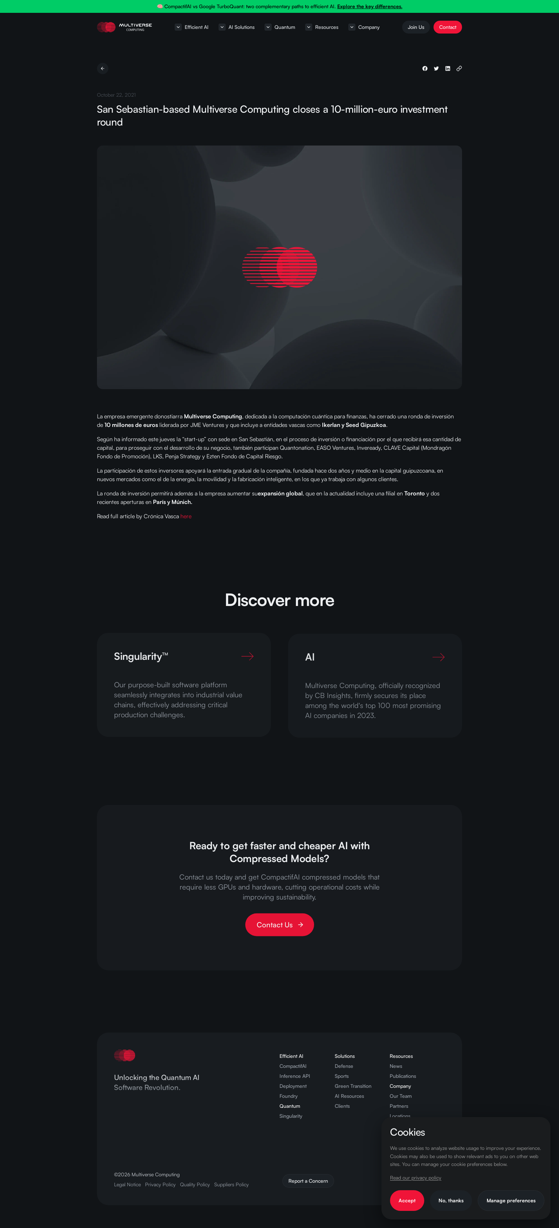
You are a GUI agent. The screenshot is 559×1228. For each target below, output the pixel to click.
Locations (400, 1116)
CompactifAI (293, 1066)
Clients (342, 1106)
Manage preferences (511, 1200)
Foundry (289, 1096)
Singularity (291, 1116)
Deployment (293, 1086)
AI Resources (349, 1096)
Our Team (401, 1096)
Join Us (416, 27)
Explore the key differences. (369, 6)
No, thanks (451, 1200)
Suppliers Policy (231, 1184)
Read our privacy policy (415, 1178)
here (185, 516)
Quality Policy (195, 1184)
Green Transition (353, 1086)
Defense (344, 1066)
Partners (399, 1106)
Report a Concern (308, 1181)
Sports (342, 1076)
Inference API (295, 1076)
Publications (403, 1076)
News (396, 1066)
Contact (447, 27)
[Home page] (124, 27)
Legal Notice (127, 1184)
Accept (407, 1200)
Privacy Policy (160, 1184)
